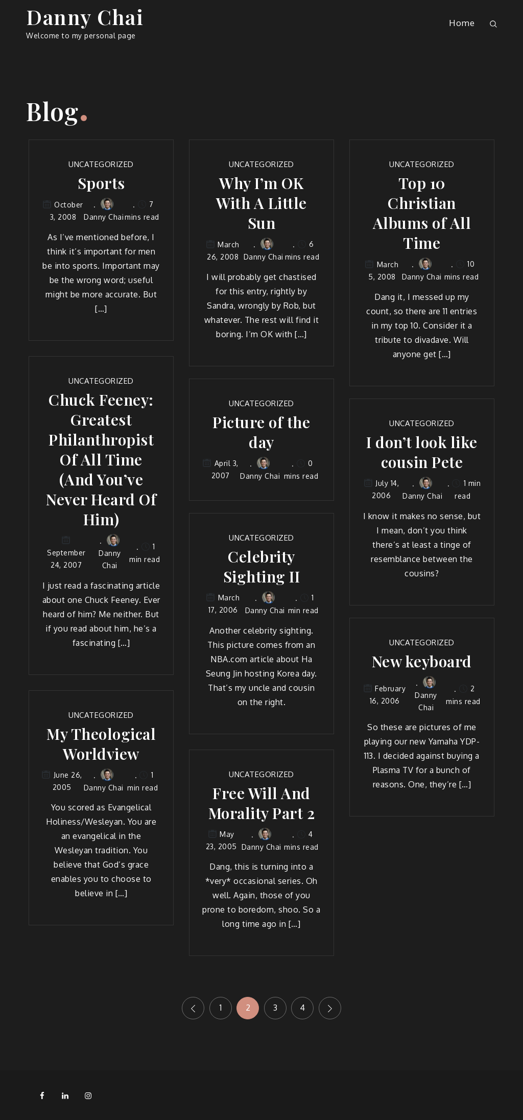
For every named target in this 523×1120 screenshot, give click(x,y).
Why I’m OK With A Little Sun (261, 203)
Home (461, 22)
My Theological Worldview (101, 744)
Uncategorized (101, 164)
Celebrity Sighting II (261, 567)
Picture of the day (261, 432)
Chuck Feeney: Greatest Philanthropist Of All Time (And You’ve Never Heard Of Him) (101, 459)
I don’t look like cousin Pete (422, 452)
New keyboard (422, 661)
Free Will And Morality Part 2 (261, 803)
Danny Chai (85, 16)
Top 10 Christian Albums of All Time (422, 213)
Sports (101, 183)
